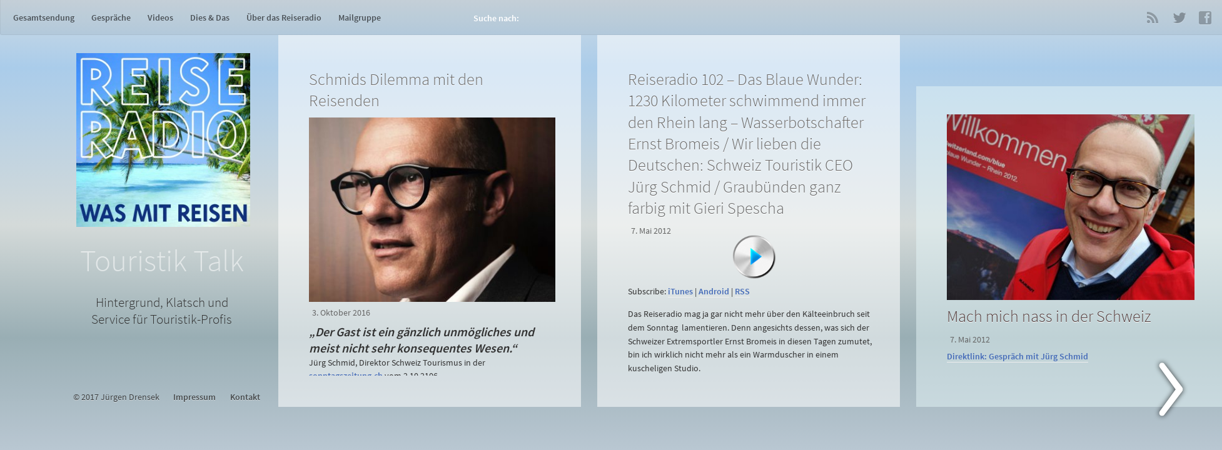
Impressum (194, 397)
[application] (751, 275)
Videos (160, 17)
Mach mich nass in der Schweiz (1049, 316)
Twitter (1179, 18)
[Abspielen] (754, 257)
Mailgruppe (359, 17)
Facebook (1205, 18)
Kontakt (245, 397)
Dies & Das (210, 17)
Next (1178, 391)
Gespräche (111, 17)
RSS (1153, 18)
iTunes (680, 291)
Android (714, 291)
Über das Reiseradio (283, 17)
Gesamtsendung (43, 17)
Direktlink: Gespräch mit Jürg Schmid (1017, 356)
